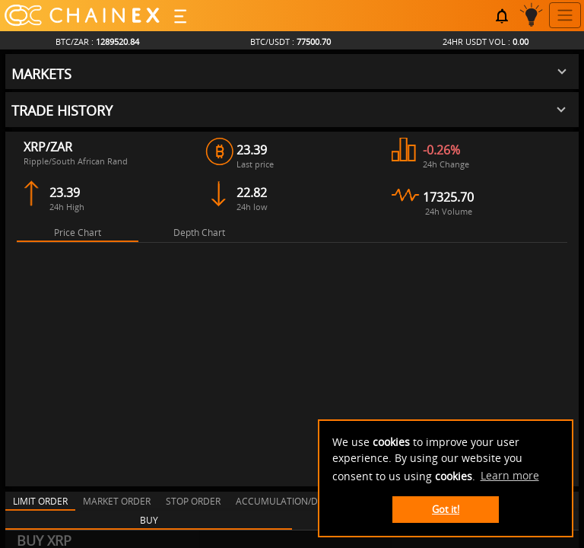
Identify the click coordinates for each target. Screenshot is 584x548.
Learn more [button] (510, 475)
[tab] (77, 210)
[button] (289, 51)
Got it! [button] (445, 509)
